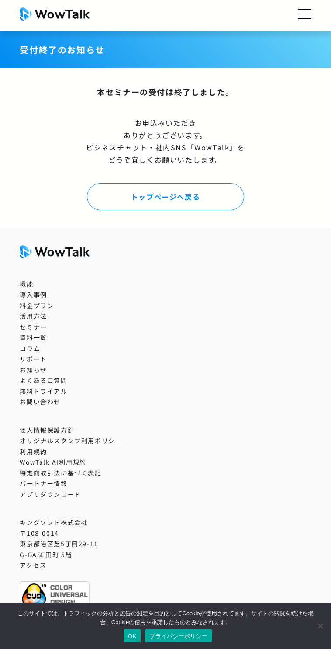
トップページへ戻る (165, 196)
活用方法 (33, 316)
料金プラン (37, 305)
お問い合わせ (40, 401)
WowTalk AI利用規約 (53, 462)
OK (132, 636)
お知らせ (33, 369)
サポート (33, 358)
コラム (30, 348)
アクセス (33, 565)
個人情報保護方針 (47, 430)
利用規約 (33, 451)
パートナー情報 (43, 483)
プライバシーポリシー (178, 636)
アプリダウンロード (50, 494)
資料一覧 (33, 337)
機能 (26, 284)
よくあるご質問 (43, 380)
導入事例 (33, 294)
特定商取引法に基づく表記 (60, 473)
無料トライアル (43, 391)
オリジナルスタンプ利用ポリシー (71, 440)
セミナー (33, 327)
